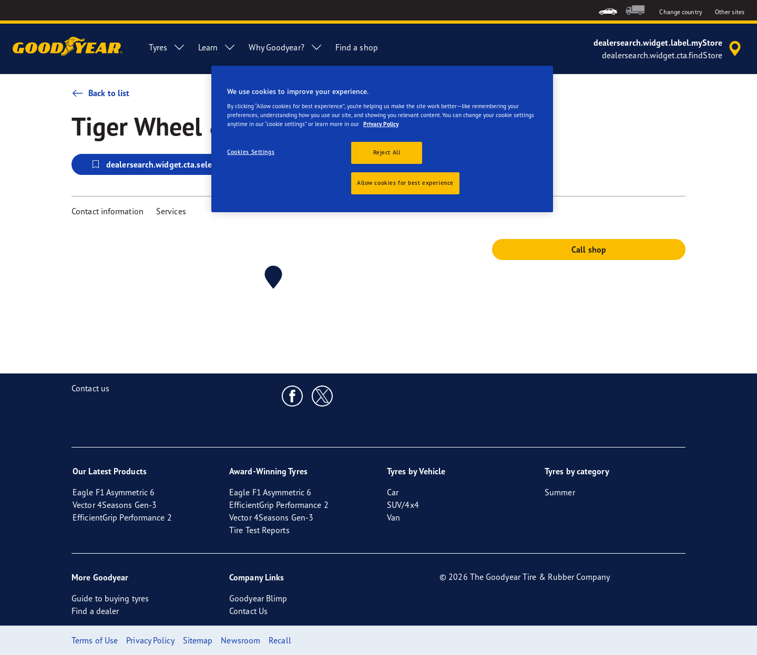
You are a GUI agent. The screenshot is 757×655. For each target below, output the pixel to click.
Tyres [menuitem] (167, 47)
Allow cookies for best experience (405, 182)
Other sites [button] (729, 12)
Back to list (100, 93)
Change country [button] (680, 12)
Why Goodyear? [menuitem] (285, 47)
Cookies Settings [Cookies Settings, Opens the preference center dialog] (250, 151)
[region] (382, 139)
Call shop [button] (588, 249)
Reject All (387, 152)
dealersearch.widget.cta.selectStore (164, 164)
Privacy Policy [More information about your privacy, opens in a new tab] (380, 124)
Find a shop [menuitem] (356, 47)
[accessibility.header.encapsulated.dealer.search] (669, 48)
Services (171, 211)
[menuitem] (608, 10)
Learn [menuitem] (217, 47)
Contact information (107, 211)
